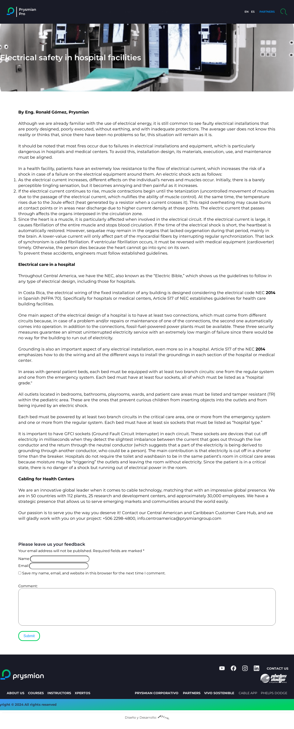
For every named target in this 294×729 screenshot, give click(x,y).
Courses (125, 11)
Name (23, 559)
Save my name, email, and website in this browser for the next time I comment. (94, 573)
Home (106, 11)
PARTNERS (265, 11)
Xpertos (168, 11)
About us (147, 11)
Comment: (28, 586)
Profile (187, 11)
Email (23, 566)
